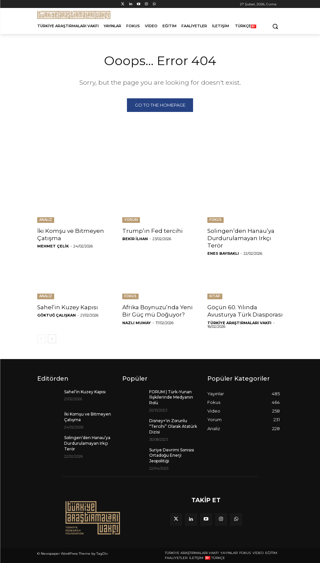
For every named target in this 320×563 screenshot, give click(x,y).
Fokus (215, 220)
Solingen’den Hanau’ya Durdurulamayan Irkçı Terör (240, 238)
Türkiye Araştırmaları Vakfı (239, 323)
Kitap (214, 296)
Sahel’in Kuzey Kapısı (67, 307)
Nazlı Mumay (136, 323)
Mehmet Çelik (53, 246)
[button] (275, 26)
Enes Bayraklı (223, 253)
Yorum (131, 220)
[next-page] (52, 338)
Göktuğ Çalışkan (56, 315)
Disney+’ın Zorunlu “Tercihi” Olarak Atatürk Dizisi (173, 426)
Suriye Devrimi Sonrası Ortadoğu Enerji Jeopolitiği (171, 455)
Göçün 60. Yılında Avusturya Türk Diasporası (245, 311)
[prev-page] (41, 338)
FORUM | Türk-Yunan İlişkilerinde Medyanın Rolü (171, 397)
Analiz (45, 220)
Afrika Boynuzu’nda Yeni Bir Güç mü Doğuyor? (157, 311)
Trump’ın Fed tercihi (152, 231)
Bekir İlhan (135, 239)
